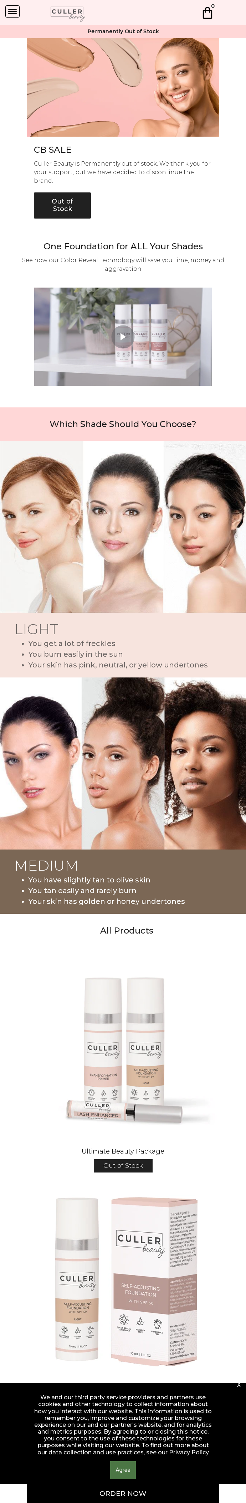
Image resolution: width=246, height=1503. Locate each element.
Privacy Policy (189, 1452)
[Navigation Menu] (12, 11)
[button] (208, 11)
